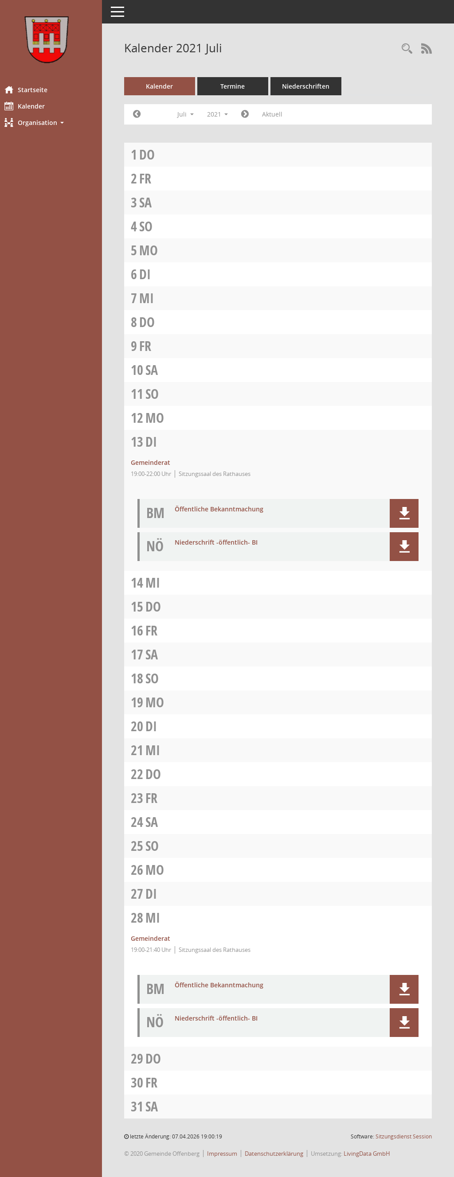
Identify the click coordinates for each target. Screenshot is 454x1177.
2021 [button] (226, 114)
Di (154, 274)
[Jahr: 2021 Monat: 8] (254, 114)
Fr (154, 178)
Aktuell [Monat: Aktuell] (281, 114)
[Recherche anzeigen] (407, 49)
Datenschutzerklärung (283, 1154)
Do (156, 154)
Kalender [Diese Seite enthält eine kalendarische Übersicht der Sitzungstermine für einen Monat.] (33, 105)
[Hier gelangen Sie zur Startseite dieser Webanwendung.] (55, 40)
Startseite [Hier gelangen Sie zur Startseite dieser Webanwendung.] (34, 89)
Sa (154, 202)
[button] (55, 122)
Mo (157, 250)
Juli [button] (194, 114)
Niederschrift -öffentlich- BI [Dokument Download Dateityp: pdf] (225, 542)
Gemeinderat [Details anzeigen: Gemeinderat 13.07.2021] (159, 462)
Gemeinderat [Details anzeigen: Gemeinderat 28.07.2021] (159, 938)
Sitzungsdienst (404, 1136)
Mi (155, 298)
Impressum (231, 1154)
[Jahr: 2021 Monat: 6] (145, 114)
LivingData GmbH (375, 1154)
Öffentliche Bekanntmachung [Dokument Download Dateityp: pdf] (228, 509)
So (154, 226)
